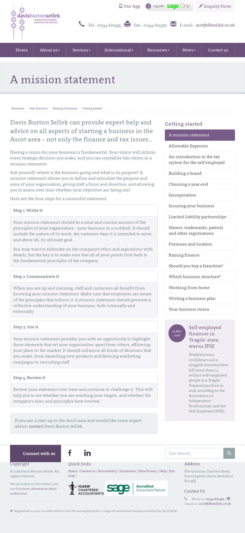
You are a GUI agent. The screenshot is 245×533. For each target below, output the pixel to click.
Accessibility (107, 471)
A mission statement (189, 135)
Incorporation (182, 195)
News (189, 50)
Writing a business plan (192, 298)
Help (163, 471)
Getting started (92, 108)
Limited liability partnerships (197, 216)
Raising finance (184, 255)
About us (50, 50)
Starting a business (65, 108)
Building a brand (185, 173)
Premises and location (190, 244)
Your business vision (189, 309)
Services (81, 50)
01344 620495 (215, 499)
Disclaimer (127, 471)
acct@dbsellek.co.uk (215, 25)
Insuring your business (191, 205)
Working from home (189, 287)
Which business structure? (195, 276)
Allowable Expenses (188, 146)
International (119, 50)
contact (36, 426)
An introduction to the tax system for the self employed (197, 159)
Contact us (218, 50)
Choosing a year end (188, 184)
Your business (38, 108)
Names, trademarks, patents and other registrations (196, 230)
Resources (158, 50)
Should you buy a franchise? (196, 266)
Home (22, 50)
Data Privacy (147, 471)
